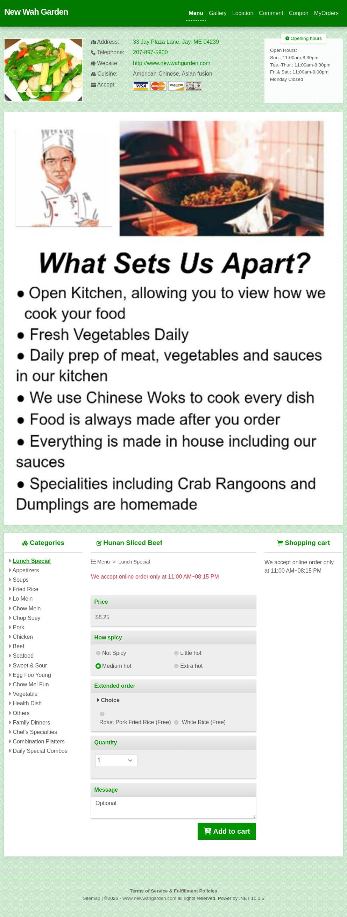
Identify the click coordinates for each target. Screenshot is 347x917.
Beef (18, 646)
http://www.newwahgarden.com (171, 63)
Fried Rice (25, 589)
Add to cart (227, 831)
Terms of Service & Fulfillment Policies (173, 891)
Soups (20, 580)
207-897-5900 (150, 52)
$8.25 (102, 617)
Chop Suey (26, 618)
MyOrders (326, 13)
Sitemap (91, 898)
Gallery (218, 13)
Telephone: (107, 52)
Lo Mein (23, 599)
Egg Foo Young (32, 675)
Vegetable (25, 694)
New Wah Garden (36, 11)
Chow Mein (27, 608)
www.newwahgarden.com (149, 898)
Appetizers (26, 570)
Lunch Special (31, 561)
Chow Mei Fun (31, 684)
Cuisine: (104, 74)
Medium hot (117, 666)
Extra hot (191, 666)
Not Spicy (114, 653)
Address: (105, 42)
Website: (105, 63)
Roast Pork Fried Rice (135, 722)
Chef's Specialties (35, 732)
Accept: (103, 85)
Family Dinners (31, 723)
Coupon (299, 13)
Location (243, 13)
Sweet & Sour (30, 665)
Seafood (23, 656)
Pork (18, 627)
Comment (271, 13)
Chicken (23, 637)
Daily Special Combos (40, 751)
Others (21, 713)
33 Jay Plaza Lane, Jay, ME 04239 (176, 42)
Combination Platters (39, 741)
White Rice (204, 722)
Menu (196, 13)
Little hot (190, 653)
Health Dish (27, 703)
